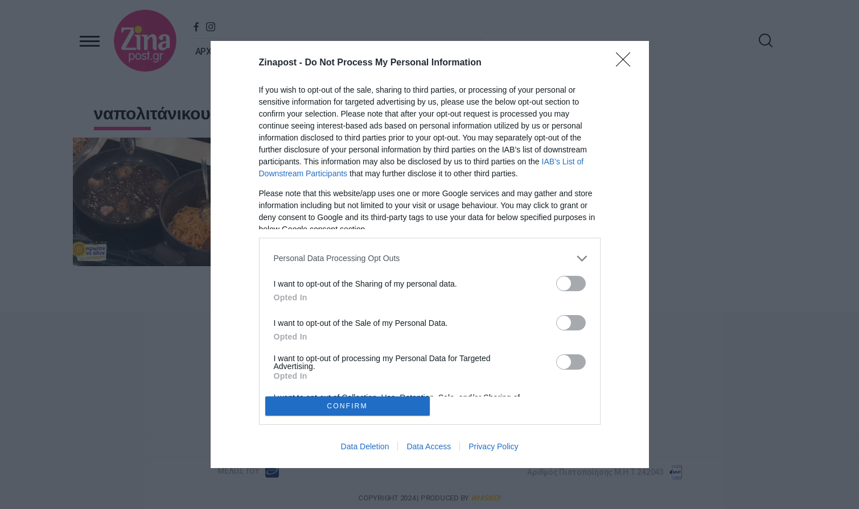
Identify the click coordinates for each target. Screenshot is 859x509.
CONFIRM (347, 406)
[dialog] (430, 255)
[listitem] (430, 258)
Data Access (428, 446)
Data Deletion (365, 446)
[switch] (571, 283)
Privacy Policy (493, 446)
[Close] (627, 63)
